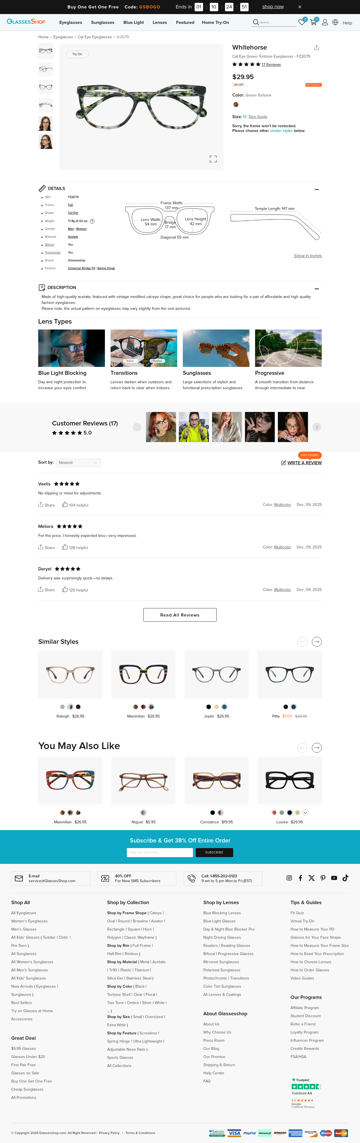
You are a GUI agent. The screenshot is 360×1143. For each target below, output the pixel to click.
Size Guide (258, 117)
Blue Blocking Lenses (222, 913)
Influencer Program (307, 1041)
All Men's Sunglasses (29, 970)
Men (71, 229)
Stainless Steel (138, 978)
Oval (111, 921)
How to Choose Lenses (311, 962)
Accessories (22, 1019)
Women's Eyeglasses (29, 921)
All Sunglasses (24, 954)
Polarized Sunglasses (221, 970)
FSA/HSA (298, 1057)
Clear (138, 995)
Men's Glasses (24, 929)
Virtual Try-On (302, 921)
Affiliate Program (305, 1008)
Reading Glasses (235, 946)
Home (43, 37)
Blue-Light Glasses (219, 921)
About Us (211, 1024)
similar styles (282, 131)
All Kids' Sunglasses (28, 978)
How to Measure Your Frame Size (320, 946)
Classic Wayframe (139, 938)
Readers (210, 946)
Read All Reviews (180, 615)
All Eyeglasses (23, 913)
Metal (144, 962)
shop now (273, 6)
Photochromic (215, 978)
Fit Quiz (297, 913)
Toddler (49, 938)
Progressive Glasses (236, 954)
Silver (147, 1003)
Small (137, 1017)
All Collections (119, 1066)
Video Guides (302, 978)
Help (347, 23)
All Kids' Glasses (25, 938)
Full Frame (141, 946)
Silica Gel (115, 978)
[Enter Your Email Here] (160, 852)
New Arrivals (22, 987)
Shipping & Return (219, 1065)
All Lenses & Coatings (222, 995)
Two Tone (115, 1003)
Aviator (157, 921)
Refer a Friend (303, 1024)
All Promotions (23, 1098)
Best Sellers (21, 1003)
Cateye (156, 913)
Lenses (160, 22)
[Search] (274, 22)
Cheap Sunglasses (27, 1090)
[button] (317, 427)
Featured (185, 22)
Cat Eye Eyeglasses (95, 37)
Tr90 (113, 970)
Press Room (213, 1041)
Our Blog (211, 1049)
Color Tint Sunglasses (222, 987)
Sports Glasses (120, 1058)
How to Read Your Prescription (317, 954)
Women (81, 229)
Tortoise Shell (118, 995)
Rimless (131, 954)
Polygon (114, 938)
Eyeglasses (70, 22)
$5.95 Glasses (23, 1049)
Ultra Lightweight (147, 1041)
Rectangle (116, 929)
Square (134, 929)
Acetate (73, 237)
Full (70, 205)
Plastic (125, 970)
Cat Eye (73, 213)
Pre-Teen (19, 946)
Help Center (213, 1073)
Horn (147, 929)
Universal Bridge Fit (81, 268)
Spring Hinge (106, 268)
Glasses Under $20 (28, 1057)
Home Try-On (215, 22)
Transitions (239, 978)
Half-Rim (114, 954)
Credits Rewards (305, 1049)
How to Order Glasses (310, 970)
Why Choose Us (217, 1032)
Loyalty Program (304, 1032)
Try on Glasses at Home (32, 1011)
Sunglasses (102, 22)
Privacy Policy (109, 1133)
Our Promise (214, 1057)
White (160, 1003)
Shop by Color (119, 987)
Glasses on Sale (25, 1073)
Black (140, 987)
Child (64, 938)
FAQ (207, 1081)
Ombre (133, 1003)
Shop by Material (122, 962)
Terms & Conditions (140, 1133)
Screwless (148, 1033)
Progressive (52, 252)
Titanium (141, 970)
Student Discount (306, 1016)
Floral (150, 995)
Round (124, 921)
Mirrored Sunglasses (221, 962)
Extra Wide (116, 1025)
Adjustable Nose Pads (126, 1050)
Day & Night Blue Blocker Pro (229, 929)
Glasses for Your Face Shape (316, 938)
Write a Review (304, 463)
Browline (140, 921)
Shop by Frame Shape (127, 913)
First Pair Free (23, 1065)
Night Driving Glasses (222, 938)
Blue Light (133, 22)
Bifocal (49, 244)
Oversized (154, 1017)
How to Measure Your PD (312, 929)
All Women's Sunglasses (32, 962)
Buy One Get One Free (31, 1081)
